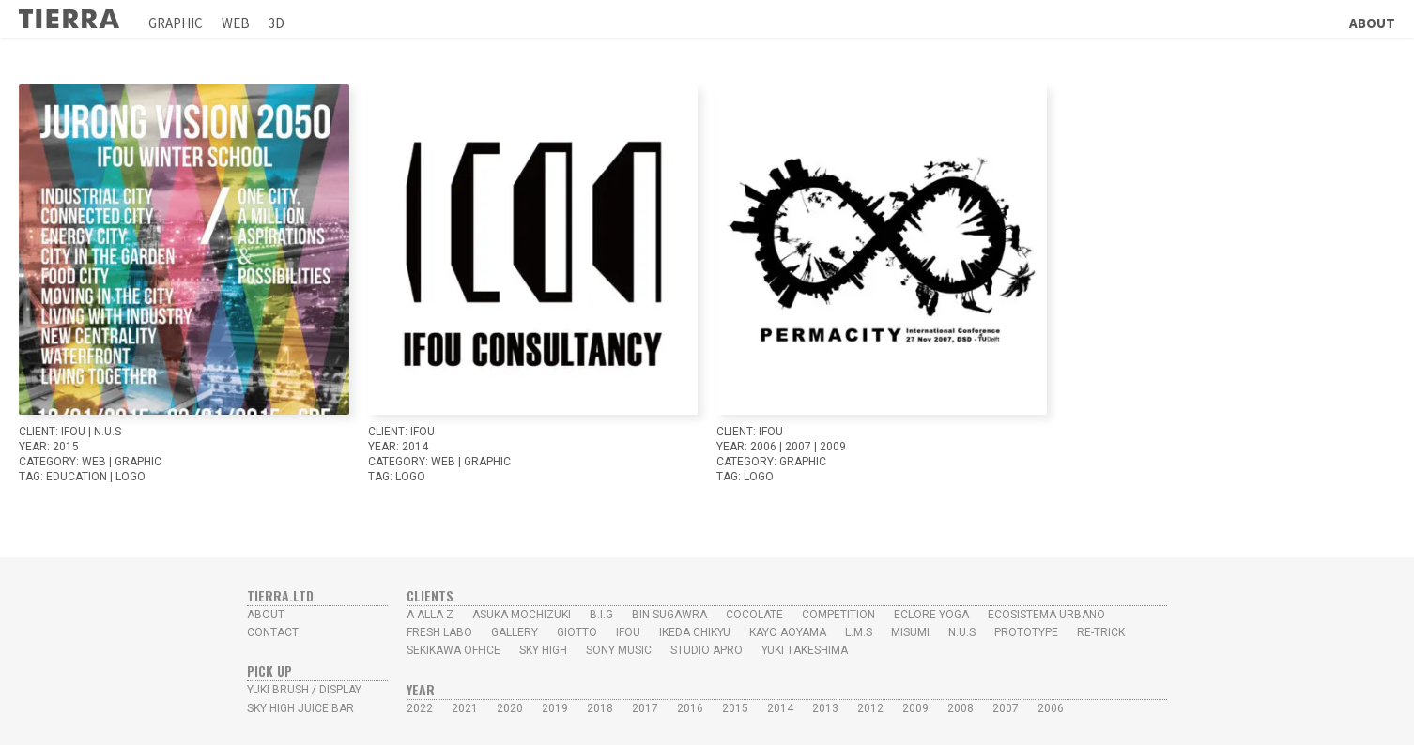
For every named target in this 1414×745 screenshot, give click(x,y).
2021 (465, 708)
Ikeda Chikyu (694, 632)
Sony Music (619, 650)
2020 (510, 708)
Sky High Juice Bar (300, 708)
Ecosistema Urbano (1046, 614)
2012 (870, 708)
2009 (833, 446)
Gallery (514, 632)
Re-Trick (1101, 632)
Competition (838, 614)
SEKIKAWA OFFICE (453, 650)
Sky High (543, 650)
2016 (690, 708)
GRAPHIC (138, 461)
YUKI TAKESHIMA (804, 650)
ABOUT (265, 614)
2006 (763, 446)
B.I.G (601, 614)
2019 (555, 708)
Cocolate (754, 614)
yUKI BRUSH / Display (304, 689)
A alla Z (430, 614)
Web (236, 23)
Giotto (577, 632)
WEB (94, 461)
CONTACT (273, 632)
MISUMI (910, 632)
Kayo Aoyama (787, 632)
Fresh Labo (439, 632)
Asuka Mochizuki (521, 614)
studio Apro (706, 650)
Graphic (175, 23)
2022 (420, 708)
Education (76, 476)
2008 (960, 708)
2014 (415, 446)
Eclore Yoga (931, 614)
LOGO (130, 476)
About (1372, 23)
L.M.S (858, 632)
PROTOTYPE (1026, 632)
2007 (798, 446)
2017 (645, 708)
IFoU (73, 431)
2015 (66, 446)
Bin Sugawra (669, 614)
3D (276, 23)
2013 (825, 708)
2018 (600, 708)
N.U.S (107, 431)
